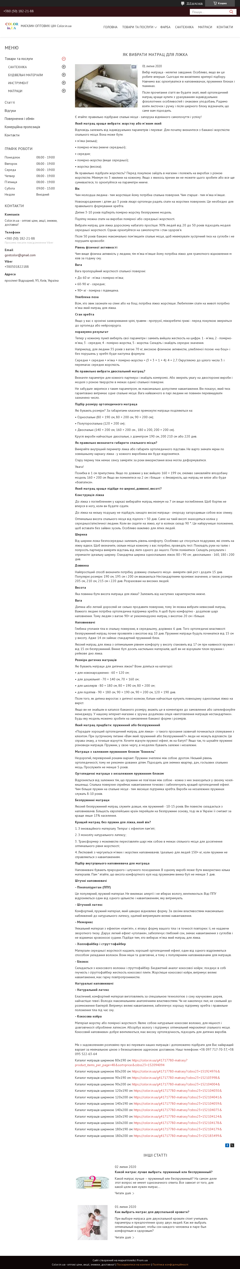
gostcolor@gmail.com (20, 255)
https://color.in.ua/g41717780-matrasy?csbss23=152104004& (176, 1084)
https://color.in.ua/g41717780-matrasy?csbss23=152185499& (178, 1136)
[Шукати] (231, 12)
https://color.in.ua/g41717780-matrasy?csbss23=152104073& (178, 1110)
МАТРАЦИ (15, 91)
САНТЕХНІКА (184, 27)
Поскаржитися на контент (133, 1264)
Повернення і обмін (19, 118)
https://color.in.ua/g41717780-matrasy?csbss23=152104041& (178, 1097)
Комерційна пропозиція (22, 127)
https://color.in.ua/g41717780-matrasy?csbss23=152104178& (178, 1123)
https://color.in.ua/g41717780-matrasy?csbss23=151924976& (176, 1071)
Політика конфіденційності (170, 1264)
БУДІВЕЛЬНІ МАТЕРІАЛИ (25, 75)
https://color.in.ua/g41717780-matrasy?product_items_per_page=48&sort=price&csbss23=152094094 (131, 1062)
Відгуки (10, 110)
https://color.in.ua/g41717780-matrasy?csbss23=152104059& (178, 1103)
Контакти (225, 27)
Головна (110, 27)
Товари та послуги (137, 27)
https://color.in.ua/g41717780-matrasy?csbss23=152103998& (176, 1078)
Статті (10, 102)
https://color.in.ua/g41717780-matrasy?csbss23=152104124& (178, 1116)
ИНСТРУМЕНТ (18, 83)
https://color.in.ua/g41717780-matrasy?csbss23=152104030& (178, 1090)
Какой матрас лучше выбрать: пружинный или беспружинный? (164, 1172)
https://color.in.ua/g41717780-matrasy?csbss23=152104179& (178, 1129)
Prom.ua (142, 1260)
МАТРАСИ (205, 27)
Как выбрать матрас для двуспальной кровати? (152, 1212)
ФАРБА (165, 27)
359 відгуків (195, 3)
